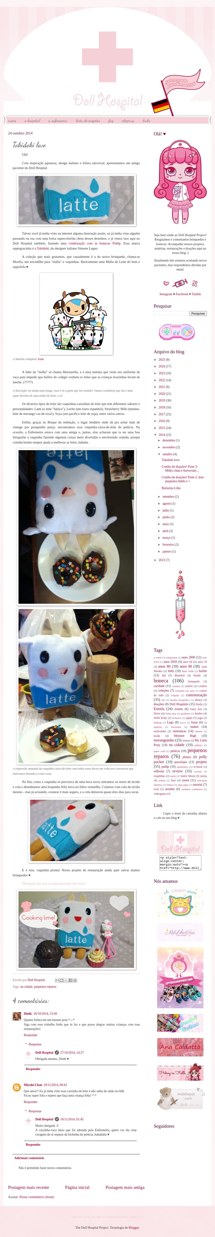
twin (156, 789)
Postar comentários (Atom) (36, 1197)
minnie (198, 731)
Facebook (182, 294)
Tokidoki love (170, 460)
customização (196, 695)
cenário (202, 686)
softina (161, 780)
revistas (198, 771)
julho (166, 510)
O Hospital (32, 120)
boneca (161, 681)
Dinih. (28, 1013)
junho (167, 517)
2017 (162, 414)
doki (46, 248)
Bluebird (179, 675)
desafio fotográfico (180, 700)
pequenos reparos (45, 986)
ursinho (170, 789)
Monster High (185, 735)
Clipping (128, 120)
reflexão (159, 771)
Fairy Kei (196, 709)
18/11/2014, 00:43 (55, 1085)
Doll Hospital (44, 1052)
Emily (199, 704)
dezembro (169, 440)
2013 (162, 560)
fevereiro (169, 544)
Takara (169, 784)
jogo (200, 718)
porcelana (181, 762)
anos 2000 (188, 657)
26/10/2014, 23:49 (45, 1013)
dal (163, 700)
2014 (162, 435)
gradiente (185, 713)
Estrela (159, 709)
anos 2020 (170, 661)
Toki (40, 248)
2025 (162, 359)
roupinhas (159, 776)
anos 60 (187, 661)
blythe (197, 675)
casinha (176, 686)
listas (194, 722)
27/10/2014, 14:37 (72, 1052)
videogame (160, 793)
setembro (169, 496)
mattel (194, 727)
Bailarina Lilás (171, 488)
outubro (168, 454)
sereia (203, 776)
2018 (162, 407)
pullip (165, 766)
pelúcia (175, 751)
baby (171, 671)
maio (166, 524)
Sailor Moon (188, 776)
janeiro (167, 551)
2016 (162, 421)
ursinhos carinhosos (192, 789)
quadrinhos (182, 766)
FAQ (111, 120)
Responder (30, 1035)
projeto (201, 762)
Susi (173, 780)
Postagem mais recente (28, 1187)
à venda (158, 657)
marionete (176, 727)
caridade (159, 686)
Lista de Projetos (88, 120)
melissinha (160, 731)
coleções (163, 690)
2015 (162, 428)
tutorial (197, 784)
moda (157, 735)
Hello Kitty (160, 718)
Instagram (166, 294)
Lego (170, 722)
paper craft (159, 751)
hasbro (199, 713)
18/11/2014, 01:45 (72, 1119)
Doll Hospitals (179, 704)
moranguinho (164, 740)
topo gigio (183, 784)
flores (157, 713)
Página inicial (77, 1187)
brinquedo (194, 681)
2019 (162, 400)
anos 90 (186, 666)
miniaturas (179, 731)
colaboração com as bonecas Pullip (94, 243)
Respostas (35, 1044)
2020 (162, 393)
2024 (162, 366)
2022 (162, 380)
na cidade (26, 986)
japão (189, 718)
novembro (169, 447)
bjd (164, 675)
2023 (162, 373)
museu (186, 740)
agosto (167, 503)
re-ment (198, 766)
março (167, 537)
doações (159, 704)
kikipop (158, 722)
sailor (173, 776)
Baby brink (188, 671)
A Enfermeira (58, 120)
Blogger (134, 1227)
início (12, 120)
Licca (183, 722)
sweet (185, 780)
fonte (41, 359)
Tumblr (196, 294)
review (177, 771)
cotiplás (175, 695)
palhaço (198, 745)
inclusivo (176, 718)
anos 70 (202, 661)
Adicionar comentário (29, 1158)
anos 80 (164, 666)
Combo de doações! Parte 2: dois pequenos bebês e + (183, 479)
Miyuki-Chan (33, 1085)
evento (179, 709)
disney (198, 700)
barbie (203, 671)
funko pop (171, 713)
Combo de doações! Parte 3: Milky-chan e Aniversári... (180, 468)
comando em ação (184, 690)
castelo (189, 686)
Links (146, 120)
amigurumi (171, 657)
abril (166, 531)
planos (187, 757)
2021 (162, 387)
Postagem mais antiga (125, 1187)
